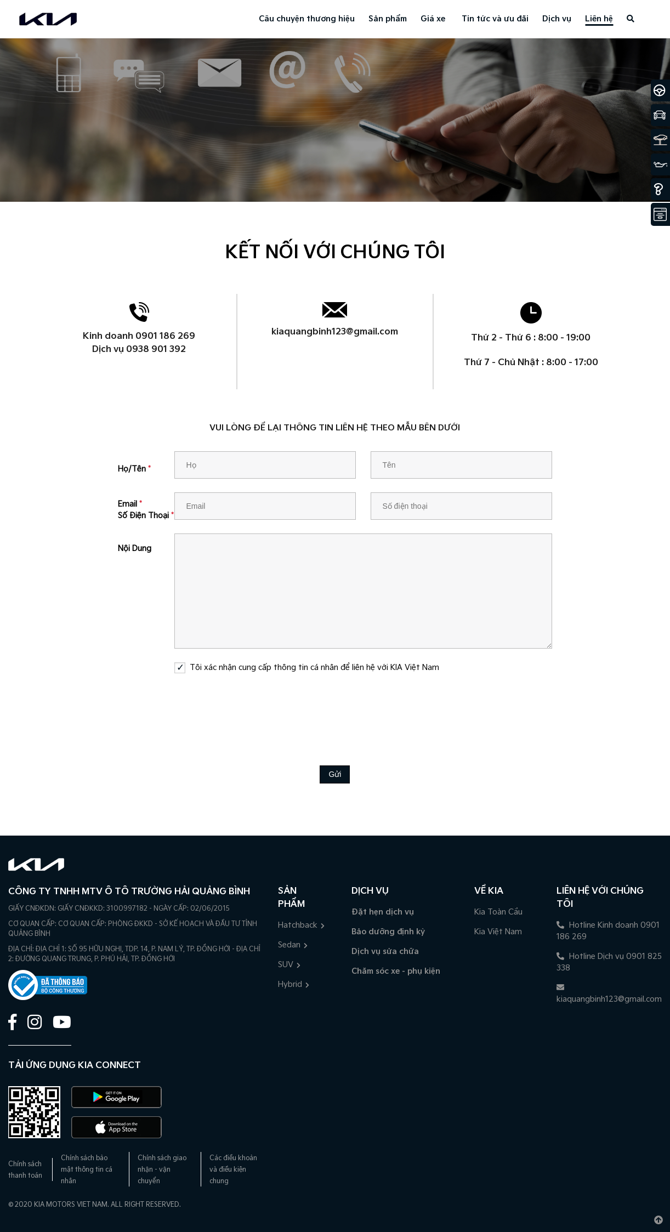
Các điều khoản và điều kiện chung (233, 1169)
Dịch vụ (556, 19)
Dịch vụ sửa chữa (385, 951)
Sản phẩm (387, 19)
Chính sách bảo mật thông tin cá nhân (86, 1169)
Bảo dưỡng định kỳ (388, 931)
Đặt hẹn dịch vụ (382, 912)
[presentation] (335, 711)
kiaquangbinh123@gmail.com (334, 332)
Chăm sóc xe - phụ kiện (395, 971)
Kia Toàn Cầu (498, 912)
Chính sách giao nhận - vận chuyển (162, 1169)
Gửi (334, 774)
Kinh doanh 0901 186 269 (139, 336)
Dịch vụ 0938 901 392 (139, 349)
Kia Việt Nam (498, 931)
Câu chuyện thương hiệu (307, 19)
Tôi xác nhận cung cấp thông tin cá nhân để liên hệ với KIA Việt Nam (314, 667)
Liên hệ (599, 19)
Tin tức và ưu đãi (495, 19)
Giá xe (433, 19)
